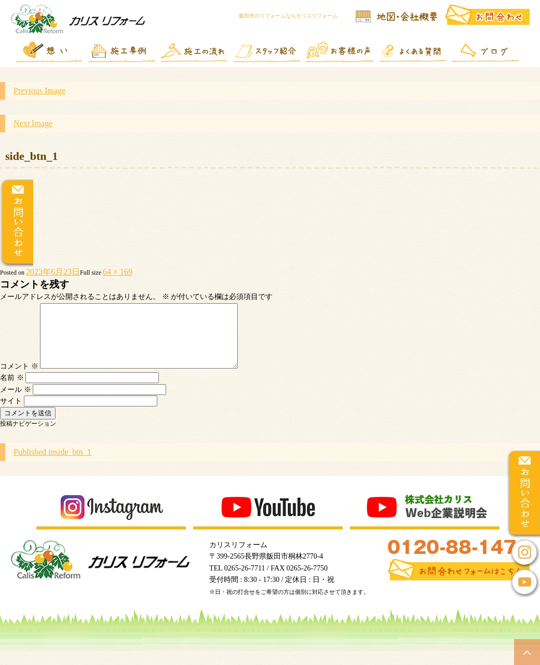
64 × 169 (117, 271)
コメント (19, 379)
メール (15, 402)
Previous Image (39, 90)
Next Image (33, 123)
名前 (12, 390)
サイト (11, 413)
